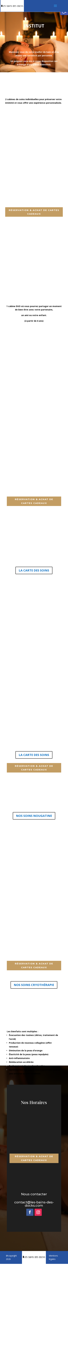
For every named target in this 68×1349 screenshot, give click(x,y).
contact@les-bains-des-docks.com (34, 1204)
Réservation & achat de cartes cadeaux (34, 212)
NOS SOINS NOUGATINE (34, 816)
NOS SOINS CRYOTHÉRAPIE (34, 985)
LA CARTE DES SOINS (34, 570)
